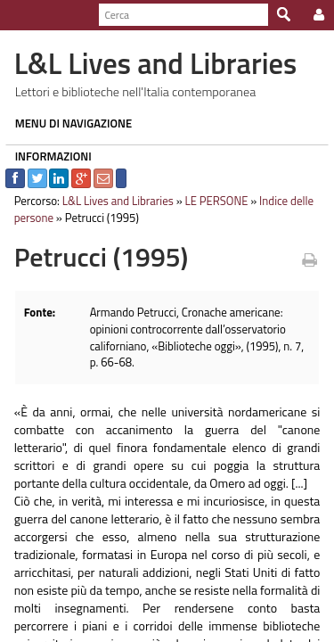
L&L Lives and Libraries (112, 201)
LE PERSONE (211, 201)
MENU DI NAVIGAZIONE (68, 123)
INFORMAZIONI (48, 156)
